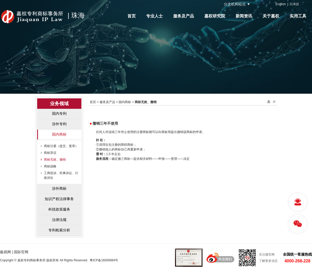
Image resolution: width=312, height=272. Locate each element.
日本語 (294, 4)
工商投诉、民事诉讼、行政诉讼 (61, 175)
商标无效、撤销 (55, 159)
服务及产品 (183, 16)
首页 (131, 16)
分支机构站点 (235, 4)
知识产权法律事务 (59, 199)
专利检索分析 (59, 230)
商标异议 (50, 153)
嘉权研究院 (214, 16)
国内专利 (59, 113)
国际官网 (21, 252)
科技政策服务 (59, 209)
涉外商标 (59, 188)
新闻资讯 (244, 16)
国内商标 (59, 134)
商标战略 (50, 166)
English (281, 4)
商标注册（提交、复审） (61, 146)
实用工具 (298, 16)
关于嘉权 (271, 16)
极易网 (5, 252)
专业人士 (154, 16)
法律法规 (59, 220)
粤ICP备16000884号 (104, 260)
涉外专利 (59, 124)
